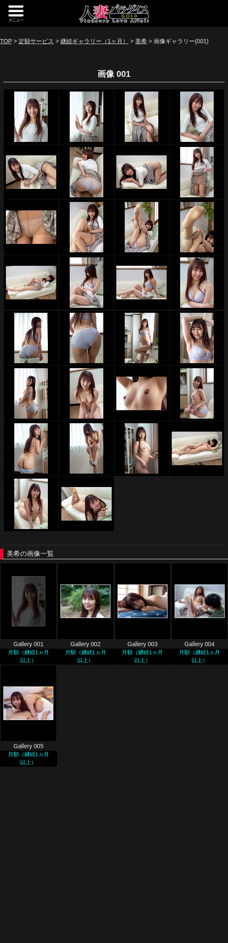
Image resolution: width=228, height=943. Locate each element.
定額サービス (36, 41)
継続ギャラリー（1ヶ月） (94, 41)
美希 (141, 41)
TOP (6, 41)
